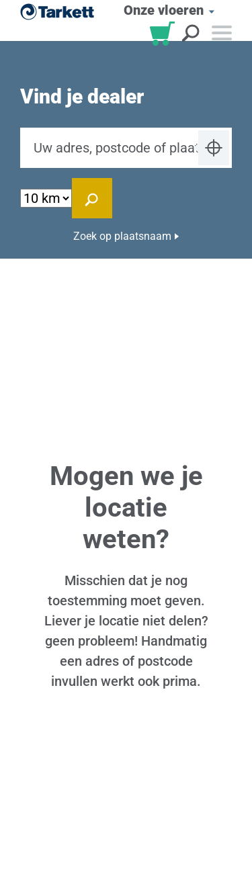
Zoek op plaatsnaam (122, 236)
